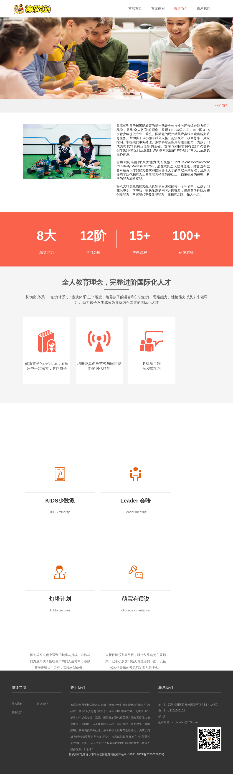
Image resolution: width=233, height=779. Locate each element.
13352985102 (176, 715)
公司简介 (221, 106)
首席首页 (132, 8)
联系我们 (203, 8)
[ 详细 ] (88, 754)
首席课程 (155, 8)
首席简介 (179, 8)
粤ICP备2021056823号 (150, 759)
